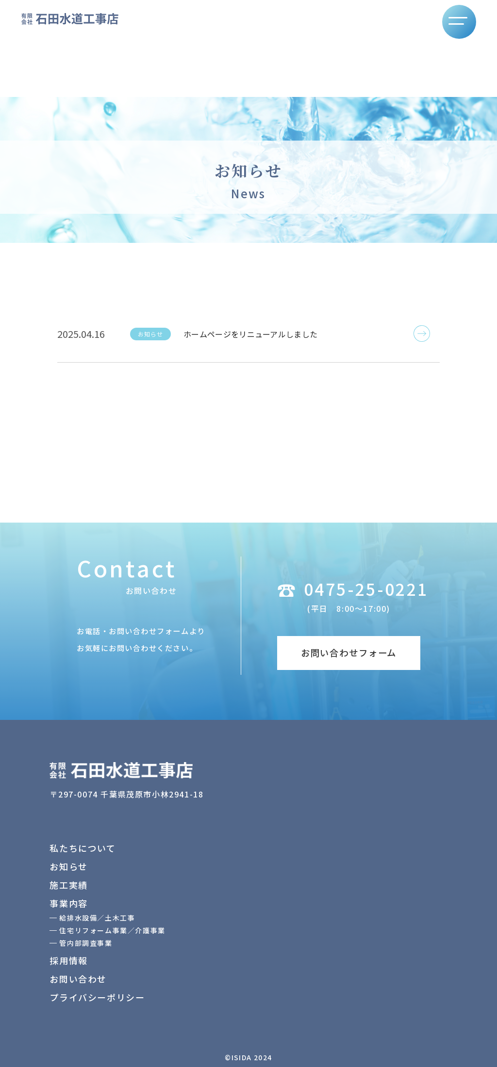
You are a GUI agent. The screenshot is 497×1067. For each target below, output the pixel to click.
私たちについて (83, 848)
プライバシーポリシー (97, 997)
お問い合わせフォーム (349, 652)
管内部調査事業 (85, 943)
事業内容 (68, 903)
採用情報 (68, 960)
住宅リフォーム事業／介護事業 (112, 930)
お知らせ (68, 866)
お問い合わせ (78, 978)
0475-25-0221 (366, 589)
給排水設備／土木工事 (97, 918)
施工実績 (68, 884)
